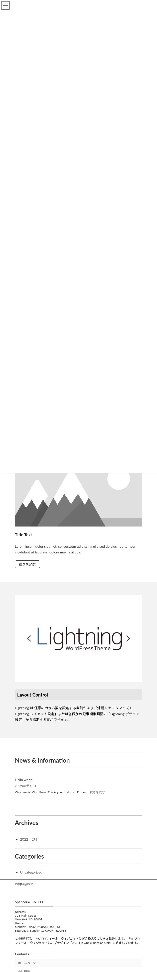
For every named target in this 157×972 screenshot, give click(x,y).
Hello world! (24, 780)
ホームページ (27, 963)
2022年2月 (28, 839)
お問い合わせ (24, 884)
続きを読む (27, 564)
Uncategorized (31, 872)
